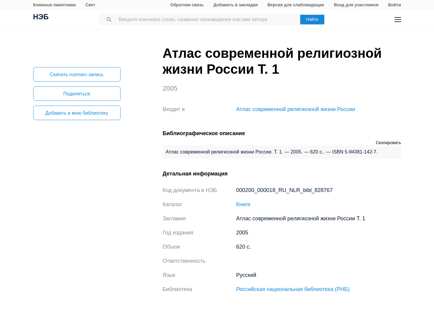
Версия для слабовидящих (295, 4)
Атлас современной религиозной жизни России (295, 109)
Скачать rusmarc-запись (77, 74)
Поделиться (76, 93)
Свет (90, 4)
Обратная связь (187, 4)
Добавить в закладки (235, 4)
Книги (243, 204)
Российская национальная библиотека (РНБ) (293, 289)
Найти (312, 19)
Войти (394, 4)
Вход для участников (356, 4)
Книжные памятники (54, 4)
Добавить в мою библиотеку (76, 113)
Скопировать (388, 142)
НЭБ (41, 17)
